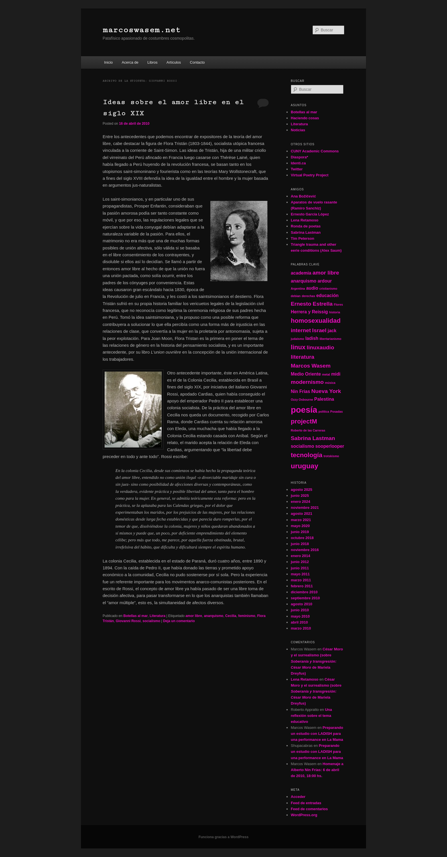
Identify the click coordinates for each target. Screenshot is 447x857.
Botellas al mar (135, 616)
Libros (152, 62)
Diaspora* (299, 157)
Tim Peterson (302, 238)
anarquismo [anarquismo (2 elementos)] (303, 281)
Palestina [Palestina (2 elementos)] (324, 399)
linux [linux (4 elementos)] (298, 347)
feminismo (246, 616)
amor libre (194, 616)
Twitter (297, 169)
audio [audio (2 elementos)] (312, 288)
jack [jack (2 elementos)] (332, 330)
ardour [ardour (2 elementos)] (325, 281)
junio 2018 (300, 544)
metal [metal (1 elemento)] (326, 374)
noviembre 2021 (305, 507)
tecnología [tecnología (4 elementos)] (306, 455)
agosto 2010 (301, 604)
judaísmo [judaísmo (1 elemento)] (297, 338)
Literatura (157, 616)
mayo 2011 (300, 574)
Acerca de (130, 62)
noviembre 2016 (305, 550)
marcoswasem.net (141, 30)
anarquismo (213, 616)
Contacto (197, 62)
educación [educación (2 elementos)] (327, 295)
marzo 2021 (301, 520)
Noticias (298, 130)
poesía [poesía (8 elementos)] (304, 409)
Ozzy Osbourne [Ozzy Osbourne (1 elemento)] (302, 399)
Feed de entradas (306, 803)
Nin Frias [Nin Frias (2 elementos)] (300, 391)
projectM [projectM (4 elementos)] (304, 421)
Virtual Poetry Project (309, 175)
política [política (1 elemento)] (323, 411)
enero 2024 (300, 501)
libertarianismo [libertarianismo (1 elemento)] (330, 338)
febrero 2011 (302, 586)
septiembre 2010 (305, 598)
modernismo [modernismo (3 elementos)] (307, 382)
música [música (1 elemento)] (330, 382)
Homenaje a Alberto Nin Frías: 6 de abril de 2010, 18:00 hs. (317, 770)
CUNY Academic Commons (315, 151)
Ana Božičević (303, 196)
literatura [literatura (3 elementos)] (302, 357)
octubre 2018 (302, 538)
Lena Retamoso (304, 220)
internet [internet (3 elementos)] (301, 330)
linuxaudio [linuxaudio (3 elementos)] (320, 347)
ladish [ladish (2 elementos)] (311, 338)
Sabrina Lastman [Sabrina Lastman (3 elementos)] (313, 438)
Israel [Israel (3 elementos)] (319, 330)
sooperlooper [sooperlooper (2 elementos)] (329, 446)
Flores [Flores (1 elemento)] (338, 304)
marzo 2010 (301, 628)
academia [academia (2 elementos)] (301, 273)
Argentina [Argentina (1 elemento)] (298, 288)
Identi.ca (298, 163)
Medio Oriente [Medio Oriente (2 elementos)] (306, 374)
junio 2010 (300, 610)
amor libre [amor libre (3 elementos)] (325, 273)
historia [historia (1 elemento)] (334, 312)
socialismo (151, 621)
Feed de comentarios (309, 809)
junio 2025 (300, 495)
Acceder (298, 797)
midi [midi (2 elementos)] (336, 374)
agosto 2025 (301, 489)
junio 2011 (300, 568)
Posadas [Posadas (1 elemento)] (336, 411)
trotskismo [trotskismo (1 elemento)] (331, 456)
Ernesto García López (310, 214)
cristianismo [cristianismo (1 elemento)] (328, 288)
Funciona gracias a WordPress (223, 837)
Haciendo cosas (305, 118)
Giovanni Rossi (128, 621)
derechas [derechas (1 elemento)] (308, 296)
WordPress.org (304, 815)
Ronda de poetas (306, 226)
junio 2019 (300, 532)
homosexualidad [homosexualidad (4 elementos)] (316, 320)
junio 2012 (300, 562)
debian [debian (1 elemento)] (295, 296)
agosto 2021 (301, 513)
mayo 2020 (300, 526)
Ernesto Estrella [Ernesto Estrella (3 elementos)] (312, 304)
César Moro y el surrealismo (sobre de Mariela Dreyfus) (317, 661)
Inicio (108, 62)
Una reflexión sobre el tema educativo (311, 715)
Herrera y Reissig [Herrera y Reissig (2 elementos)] (309, 311)
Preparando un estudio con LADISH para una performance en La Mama (317, 733)
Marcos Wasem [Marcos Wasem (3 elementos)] (311, 366)
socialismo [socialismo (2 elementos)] (302, 446)
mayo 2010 (300, 616)
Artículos (173, 62)
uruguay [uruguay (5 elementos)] (304, 466)
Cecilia (230, 616)
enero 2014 (300, 556)
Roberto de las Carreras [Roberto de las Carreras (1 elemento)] (308, 430)
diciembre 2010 (304, 592)
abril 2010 (299, 622)
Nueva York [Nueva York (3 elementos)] (326, 391)
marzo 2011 (301, 580)
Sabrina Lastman (306, 232)
